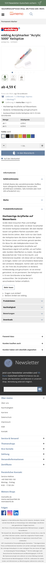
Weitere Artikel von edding (15, 295)
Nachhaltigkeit (7, 408)
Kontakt (4, 431)
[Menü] (3, 14)
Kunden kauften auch (12, 343)
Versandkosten (23, 530)
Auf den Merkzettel (10, 158)
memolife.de (6, 497)
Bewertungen (23, 313)
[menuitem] (3, 14)
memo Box (20, 102)
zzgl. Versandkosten (20, 94)
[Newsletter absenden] (39, 389)
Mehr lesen (8, 287)
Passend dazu (8, 336)
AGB (3, 427)
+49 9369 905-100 (8, 479)
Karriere (4, 412)
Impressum (6, 422)
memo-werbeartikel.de (10, 499)
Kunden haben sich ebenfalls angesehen (19, 350)
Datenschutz (6, 417)
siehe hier (41, 561)
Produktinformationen (23, 209)
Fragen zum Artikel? (12, 293)
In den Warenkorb (23, 153)
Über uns (5, 403)
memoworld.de (7, 501)
